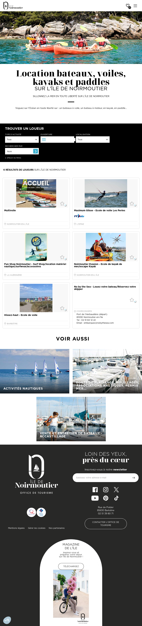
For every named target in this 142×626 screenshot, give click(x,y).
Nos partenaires (57, 528)
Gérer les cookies (36, 528)
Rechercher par (13, 146)
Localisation (83, 134)
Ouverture (46, 134)
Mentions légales (16, 528)
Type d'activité (13, 134)
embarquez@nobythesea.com (99, 322)
